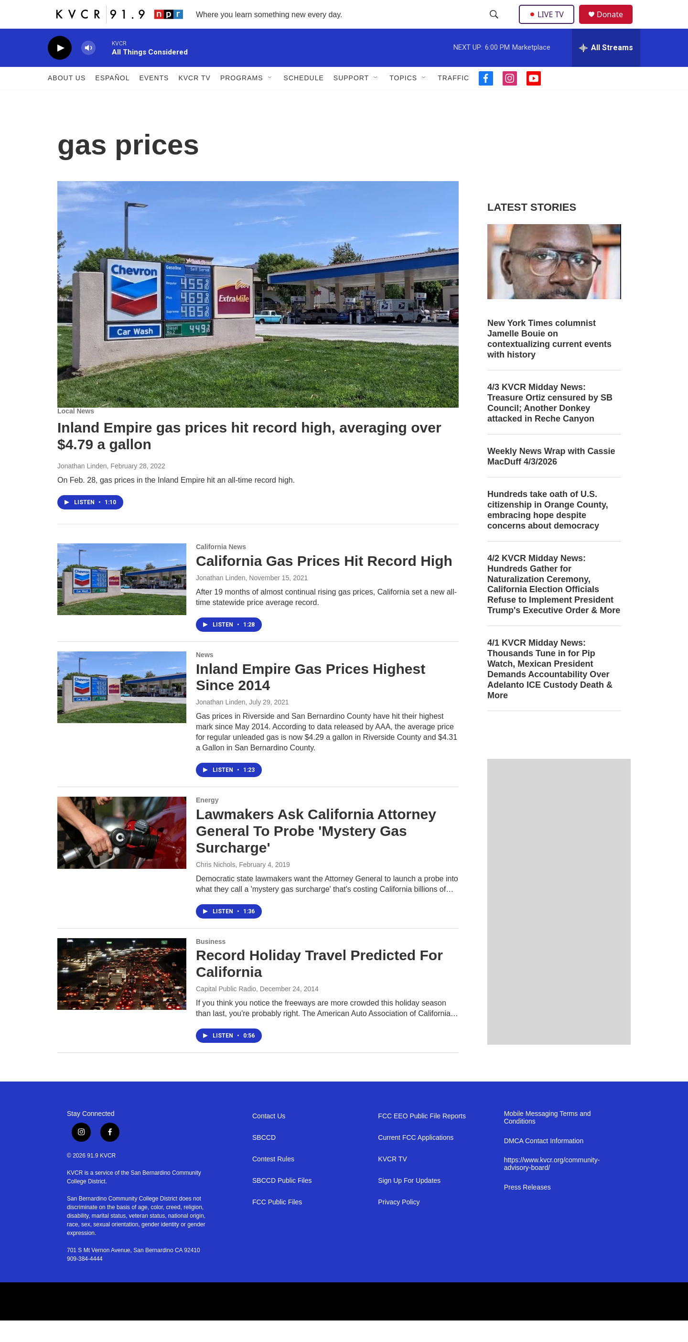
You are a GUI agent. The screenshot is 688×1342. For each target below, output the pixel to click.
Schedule (304, 99)
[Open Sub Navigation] (270, 99)
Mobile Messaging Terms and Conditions (547, 1139)
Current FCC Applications (415, 1159)
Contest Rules (273, 1180)
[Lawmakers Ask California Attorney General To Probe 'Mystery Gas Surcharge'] (121, 854)
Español (112, 99)
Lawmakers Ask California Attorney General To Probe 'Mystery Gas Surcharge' (316, 852)
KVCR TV (194, 99)
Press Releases (527, 1208)
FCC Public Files (277, 1223)
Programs (241, 99)
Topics (403, 99)
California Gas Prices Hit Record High (324, 582)
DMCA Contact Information (544, 1162)
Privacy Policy (398, 1223)
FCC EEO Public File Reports (422, 1137)
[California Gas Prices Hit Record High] (121, 601)
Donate (616, 25)
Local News (75, 432)
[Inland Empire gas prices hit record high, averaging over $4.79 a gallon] (258, 316)
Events (154, 99)
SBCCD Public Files (282, 1202)
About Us (67, 99)
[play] (59, 69)
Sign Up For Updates (409, 1202)
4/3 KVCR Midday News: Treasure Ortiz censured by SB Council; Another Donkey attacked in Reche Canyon (550, 424)
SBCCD (264, 1159)
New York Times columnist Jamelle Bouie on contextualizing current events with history (549, 360)
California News (221, 568)
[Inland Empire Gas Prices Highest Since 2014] (121, 709)
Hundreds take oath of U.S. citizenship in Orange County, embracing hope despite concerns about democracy (547, 531)
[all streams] (606, 69)
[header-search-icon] (495, 25)
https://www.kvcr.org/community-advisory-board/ (552, 1185)
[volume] (88, 69)
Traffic (453, 99)
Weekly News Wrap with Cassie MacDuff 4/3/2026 (551, 478)
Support (351, 99)
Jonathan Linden (82, 487)
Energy (207, 821)
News (205, 676)
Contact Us (268, 1137)
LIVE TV (549, 25)
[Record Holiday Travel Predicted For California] (121, 995)
